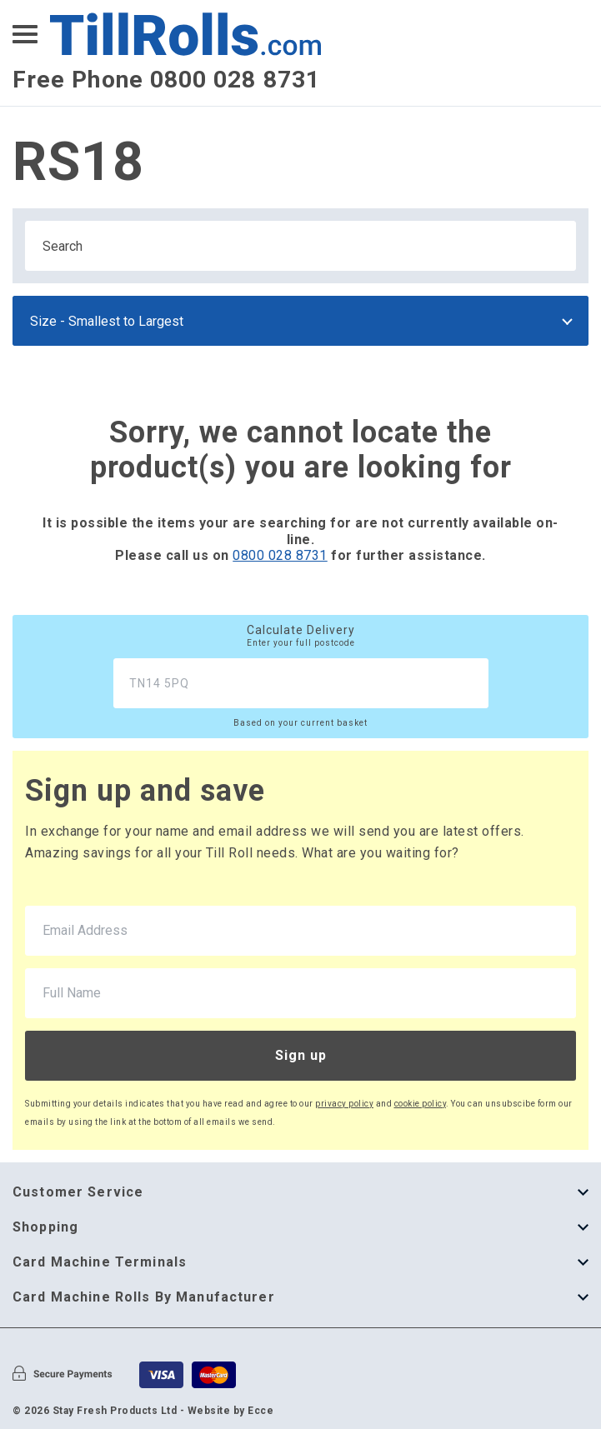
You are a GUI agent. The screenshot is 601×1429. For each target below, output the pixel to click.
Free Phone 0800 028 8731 (166, 79)
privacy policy (344, 1103)
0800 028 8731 (280, 555)
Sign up (301, 1055)
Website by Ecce (231, 1411)
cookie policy (420, 1103)
